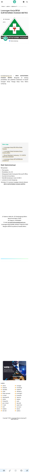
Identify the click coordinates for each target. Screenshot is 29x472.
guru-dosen (6, 403)
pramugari (19, 393)
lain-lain (5, 410)
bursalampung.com (6, 76)
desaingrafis (6, 397)
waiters (18, 410)
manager (19, 385)
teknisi (18, 409)
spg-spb (19, 403)
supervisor (19, 405)
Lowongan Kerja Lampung (18, 418)
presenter (19, 395)
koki (4, 407)
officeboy (19, 391)
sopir (18, 401)
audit (4, 391)
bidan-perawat (6, 393)
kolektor (5, 409)
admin (4, 22)
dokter (4, 399)
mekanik (19, 389)
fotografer (5, 401)
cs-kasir (5, 395)
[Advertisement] (14, 59)
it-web (4, 405)
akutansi (5, 387)
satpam (18, 399)
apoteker (5, 389)
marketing (19, 387)
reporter (19, 397)
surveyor (19, 407)
